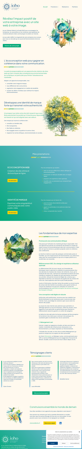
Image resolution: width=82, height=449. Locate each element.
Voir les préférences (74, 443)
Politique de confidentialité (58, 446)
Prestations (55, 7)
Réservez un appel (50, 423)
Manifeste (75, 7)
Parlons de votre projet (12, 45)
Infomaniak (47, 336)
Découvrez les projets (41, 393)
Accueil (45, 7)
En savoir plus (12, 180)
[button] (79, 432)
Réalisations (65, 7)
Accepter (53, 443)
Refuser (64, 443)
